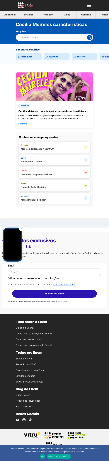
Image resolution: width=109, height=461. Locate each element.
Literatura (24, 106)
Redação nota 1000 (26, 364)
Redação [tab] (48, 14)
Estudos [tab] (28, 14)
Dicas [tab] (67, 14)
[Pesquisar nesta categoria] (52, 37)
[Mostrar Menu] (88, 5)
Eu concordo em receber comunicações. (34, 278)
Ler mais (22, 123)
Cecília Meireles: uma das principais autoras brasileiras (52, 111)
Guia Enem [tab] (10, 14)
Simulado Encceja (25, 375)
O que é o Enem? (25, 327)
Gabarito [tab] (86, 14)
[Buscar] (89, 37)
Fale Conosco (23, 406)
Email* (11, 265)
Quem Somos (23, 395)
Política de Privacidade (64, 284)
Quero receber (54, 293)
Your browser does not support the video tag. (12, 245)
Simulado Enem (24, 358)
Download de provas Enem (30, 370)
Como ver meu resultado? (30, 339)
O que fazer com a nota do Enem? (34, 345)
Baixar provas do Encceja (29, 381)
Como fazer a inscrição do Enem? (34, 333)
